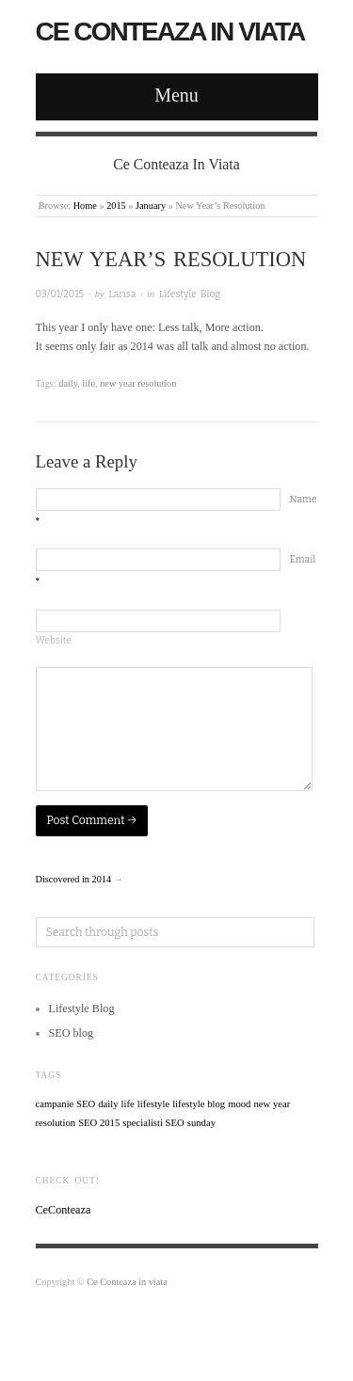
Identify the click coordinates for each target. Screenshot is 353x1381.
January (151, 205)
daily (67, 383)
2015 (116, 205)
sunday (201, 1123)
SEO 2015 (99, 1123)
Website (54, 640)
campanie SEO (66, 1104)
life (88, 383)
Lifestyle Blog (189, 294)
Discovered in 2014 (74, 879)
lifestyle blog (198, 1104)
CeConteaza (63, 1209)
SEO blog (71, 1033)
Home (85, 205)
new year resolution (138, 383)
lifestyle (153, 1104)
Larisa (122, 294)
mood (239, 1104)
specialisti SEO (153, 1123)
